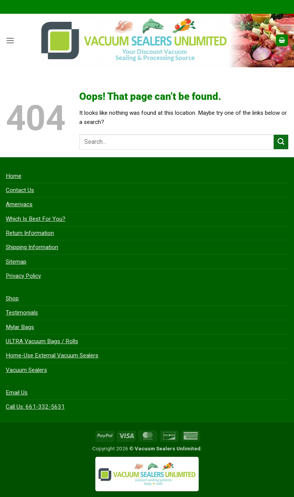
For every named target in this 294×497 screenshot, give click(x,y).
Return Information (30, 233)
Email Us (17, 392)
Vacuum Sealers (26, 370)
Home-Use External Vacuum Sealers (52, 355)
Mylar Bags (20, 327)
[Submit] (281, 142)
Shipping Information (32, 247)
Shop (12, 298)
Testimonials (22, 312)
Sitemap (16, 261)
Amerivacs (19, 204)
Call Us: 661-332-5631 (35, 406)
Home (13, 176)
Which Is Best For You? (35, 218)
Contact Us (20, 190)
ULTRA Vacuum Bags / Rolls (42, 341)
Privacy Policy (23, 275)
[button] (10, 40)
